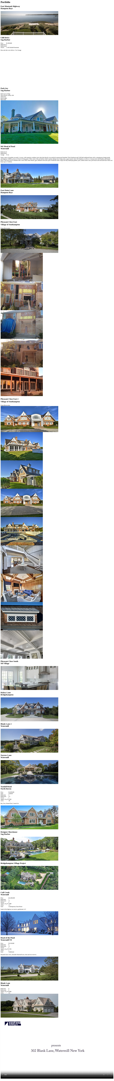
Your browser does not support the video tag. (57, 1048)
